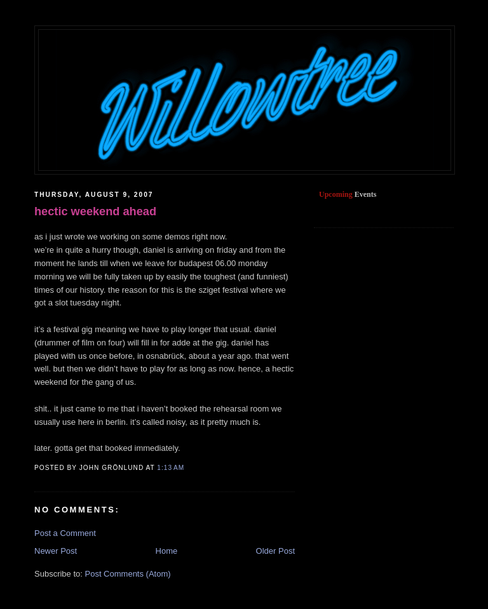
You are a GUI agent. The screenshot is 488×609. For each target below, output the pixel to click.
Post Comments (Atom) (128, 574)
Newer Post (55, 551)
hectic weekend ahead (95, 211)
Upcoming (336, 194)
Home (167, 551)
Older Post (275, 551)
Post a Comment (65, 533)
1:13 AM (170, 467)
